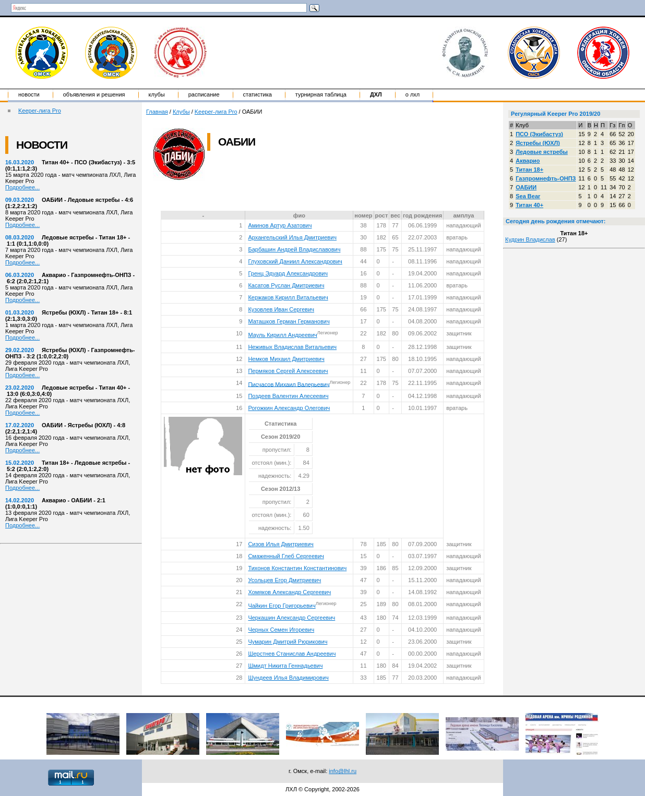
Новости (29, 94)
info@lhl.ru (342, 771)
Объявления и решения (94, 94)
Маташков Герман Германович (288, 321)
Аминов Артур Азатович (280, 225)
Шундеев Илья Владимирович (288, 677)
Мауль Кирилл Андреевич (282, 335)
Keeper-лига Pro (39, 110)
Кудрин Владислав (530, 239)
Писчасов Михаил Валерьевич (288, 384)
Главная (157, 111)
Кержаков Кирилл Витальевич (288, 297)
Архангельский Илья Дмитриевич (292, 237)
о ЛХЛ (412, 94)
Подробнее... (22, 187)
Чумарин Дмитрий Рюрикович (287, 641)
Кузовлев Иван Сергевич (281, 309)
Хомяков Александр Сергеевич (289, 592)
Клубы (157, 94)
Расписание (204, 94)
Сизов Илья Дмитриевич (280, 544)
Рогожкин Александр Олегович (289, 408)
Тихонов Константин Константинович (297, 568)
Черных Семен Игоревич (281, 629)
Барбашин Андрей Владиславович (294, 249)
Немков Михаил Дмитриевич (286, 359)
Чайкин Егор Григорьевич (281, 605)
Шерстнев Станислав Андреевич (292, 653)
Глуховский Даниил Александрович (295, 261)
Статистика (257, 94)
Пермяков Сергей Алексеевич (288, 371)
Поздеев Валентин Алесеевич (288, 396)
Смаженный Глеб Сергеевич (286, 556)
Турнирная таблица (321, 94)
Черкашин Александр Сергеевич (291, 617)
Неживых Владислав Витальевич (292, 347)
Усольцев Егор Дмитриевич (284, 580)
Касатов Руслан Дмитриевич (286, 285)
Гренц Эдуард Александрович (288, 273)
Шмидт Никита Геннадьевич (285, 665)
